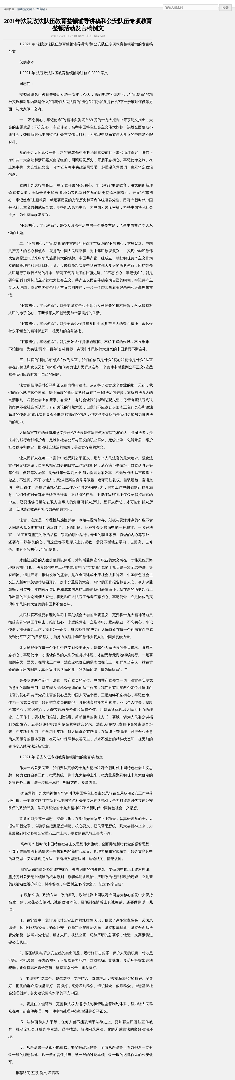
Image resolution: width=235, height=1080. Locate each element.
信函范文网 (24, 9)
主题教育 (119, 185)
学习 (74, 768)
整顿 (35, 1073)
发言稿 (40, 9)
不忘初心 (117, 94)
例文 (43, 1073)
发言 (87, 757)
